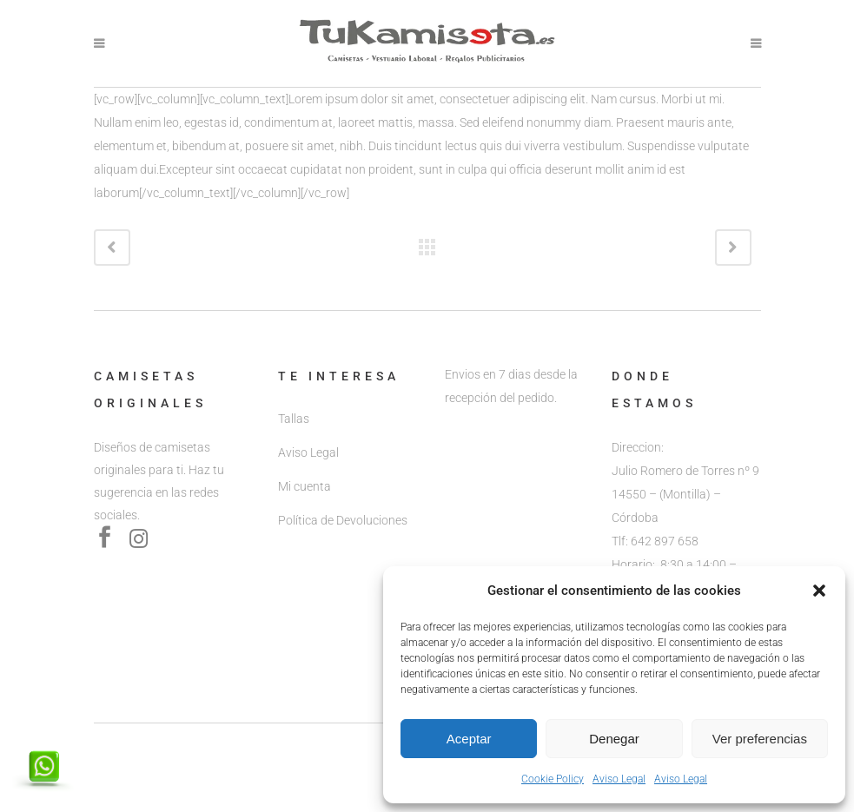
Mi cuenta (304, 486)
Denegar (614, 738)
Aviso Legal (619, 779)
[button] (819, 590)
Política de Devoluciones (342, 520)
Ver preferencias (759, 738)
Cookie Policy (552, 779)
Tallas (293, 419)
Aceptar (469, 738)
